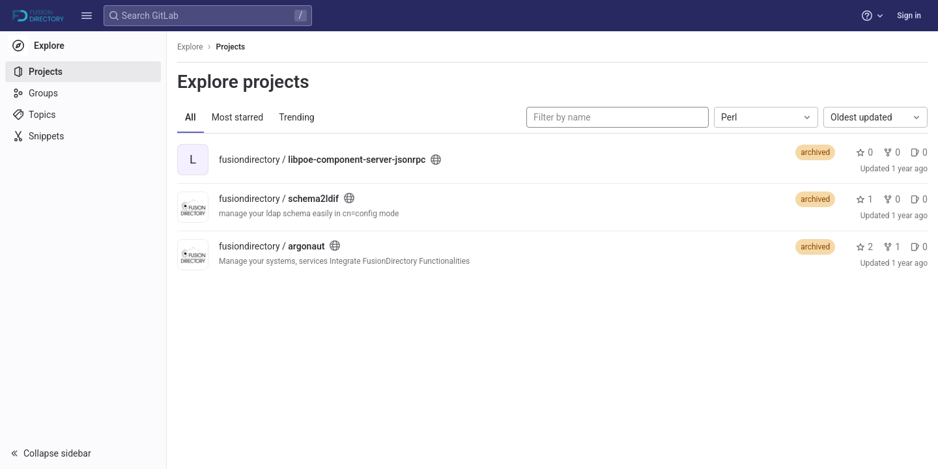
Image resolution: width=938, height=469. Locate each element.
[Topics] (83, 114)
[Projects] (83, 71)
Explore (190, 46)
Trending (297, 117)
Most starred (238, 117)
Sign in (909, 15)
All (190, 117)
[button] (86, 15)
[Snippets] (83, 136)
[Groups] (83, 93)
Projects (231, 46)
